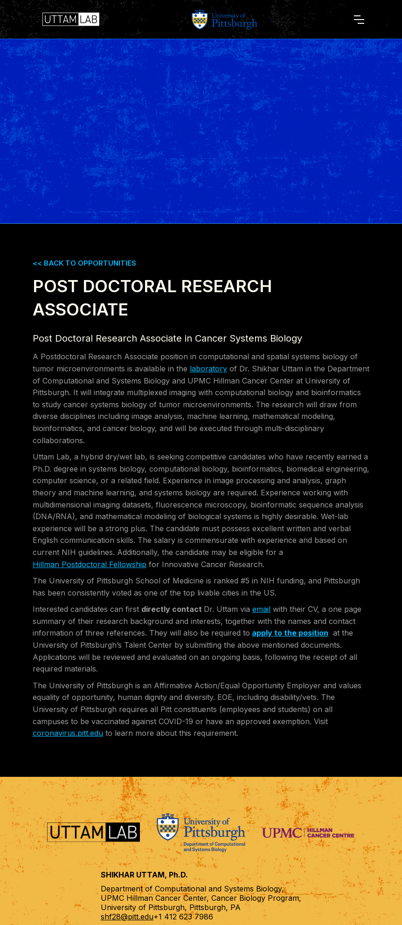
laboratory (208, 368)
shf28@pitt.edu (127, 916)
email (261, 609)
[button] (359, 19)
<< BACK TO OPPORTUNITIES (84, 263)
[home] (73, 19)
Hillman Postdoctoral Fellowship (89, 564)
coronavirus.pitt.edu (68, 733)
